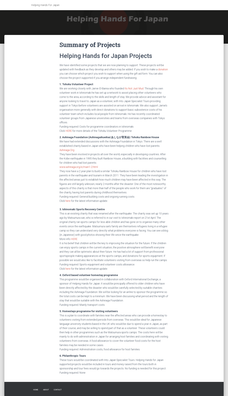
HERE (68, 130)
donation (163, 69)
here (68, 200)
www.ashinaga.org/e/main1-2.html (78, 166)
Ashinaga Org (66, 150)
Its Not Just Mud (134, 88)
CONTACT (58, 390)
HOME (35, 390)
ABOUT (46, 390)
